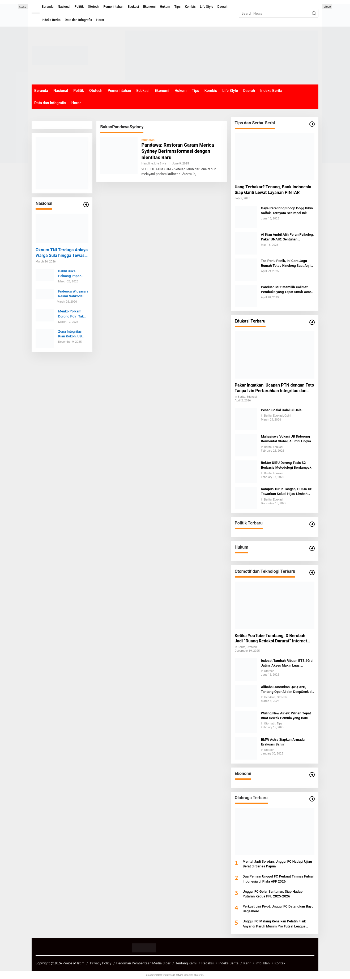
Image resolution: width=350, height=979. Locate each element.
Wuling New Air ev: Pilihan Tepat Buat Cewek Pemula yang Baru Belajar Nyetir (286, 716)
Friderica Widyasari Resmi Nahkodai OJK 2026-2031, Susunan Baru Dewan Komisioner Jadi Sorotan (73, 294)
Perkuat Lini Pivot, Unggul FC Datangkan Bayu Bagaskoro (278, 908)
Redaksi (208, 963)
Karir (246, 963)
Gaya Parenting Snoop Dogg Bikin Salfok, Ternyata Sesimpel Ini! (287, 210)
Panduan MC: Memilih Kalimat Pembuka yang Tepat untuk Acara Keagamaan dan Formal (287, 289)
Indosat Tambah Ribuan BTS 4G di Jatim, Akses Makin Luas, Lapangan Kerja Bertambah (287, 663)
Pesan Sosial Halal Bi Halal (281, 410)
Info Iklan (262, 963)
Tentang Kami (186, 963)
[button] (313, 13)
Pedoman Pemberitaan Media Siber (143, 963)
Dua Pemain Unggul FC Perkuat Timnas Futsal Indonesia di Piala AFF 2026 (278, 878)
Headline (147, 163)
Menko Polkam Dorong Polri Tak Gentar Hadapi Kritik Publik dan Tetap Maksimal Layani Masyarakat (72, 314)
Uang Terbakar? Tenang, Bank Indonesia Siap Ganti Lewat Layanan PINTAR (273, 189)
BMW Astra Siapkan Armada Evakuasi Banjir (283, 742)
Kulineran (148, 140)
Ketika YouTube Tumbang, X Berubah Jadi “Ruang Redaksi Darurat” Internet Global (271, 638)
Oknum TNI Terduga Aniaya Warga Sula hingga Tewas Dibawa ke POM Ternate (62, 252)
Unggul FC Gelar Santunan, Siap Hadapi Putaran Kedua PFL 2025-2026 (273, 893)
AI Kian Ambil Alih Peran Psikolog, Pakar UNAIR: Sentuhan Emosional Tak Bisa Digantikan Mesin (287, 237)
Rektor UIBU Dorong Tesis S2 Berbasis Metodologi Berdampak (286, 465)
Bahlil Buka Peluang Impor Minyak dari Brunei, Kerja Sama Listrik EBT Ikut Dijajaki (73, 273)
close (23, 7)
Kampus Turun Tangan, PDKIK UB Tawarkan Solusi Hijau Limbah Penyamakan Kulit (287, 491)
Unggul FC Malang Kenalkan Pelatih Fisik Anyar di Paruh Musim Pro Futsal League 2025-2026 (274, 924)
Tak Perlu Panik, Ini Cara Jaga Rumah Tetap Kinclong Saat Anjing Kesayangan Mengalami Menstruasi (287, 263)
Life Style (160, 163)
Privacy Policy (100, 963)
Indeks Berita (228, 963)
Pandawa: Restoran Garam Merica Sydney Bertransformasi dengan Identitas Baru (178, 151)
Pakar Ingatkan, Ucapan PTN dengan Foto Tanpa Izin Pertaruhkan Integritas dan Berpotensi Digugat (274, 388)
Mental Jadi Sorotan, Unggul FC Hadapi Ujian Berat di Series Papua (277, 863)
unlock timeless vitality (157, 974)
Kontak (280, 963)
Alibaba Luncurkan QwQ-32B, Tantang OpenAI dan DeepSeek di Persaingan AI (287, 689)
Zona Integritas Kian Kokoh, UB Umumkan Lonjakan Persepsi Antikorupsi (72, 334)
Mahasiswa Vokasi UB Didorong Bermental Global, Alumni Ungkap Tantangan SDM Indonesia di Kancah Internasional (287, 439)
